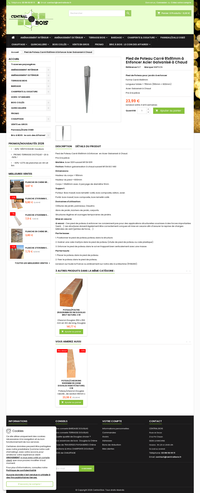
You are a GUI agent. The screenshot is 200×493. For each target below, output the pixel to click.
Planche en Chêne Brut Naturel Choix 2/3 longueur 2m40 (37, 182)
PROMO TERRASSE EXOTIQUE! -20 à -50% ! (29, 156)
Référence (131, 67)
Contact (155, 421)
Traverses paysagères (23, 64)
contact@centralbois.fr (59, 2)
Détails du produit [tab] (88, 146)
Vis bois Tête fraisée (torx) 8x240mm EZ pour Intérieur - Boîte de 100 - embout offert (106, 314)
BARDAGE (116, 37)
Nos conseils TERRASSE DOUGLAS (71, 432)
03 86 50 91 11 (28, 2)
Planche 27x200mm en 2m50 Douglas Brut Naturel (37, 215)
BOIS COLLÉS (59, 44)
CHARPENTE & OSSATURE (141, 37)
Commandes (109, 432)
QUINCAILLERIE (39, 44)
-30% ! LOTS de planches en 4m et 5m (29, 164)
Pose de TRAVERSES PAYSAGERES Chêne (75, 444)
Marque (148, 67)
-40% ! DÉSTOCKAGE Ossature (28, 148)
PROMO (99, 44)
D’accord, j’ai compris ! (29, 484)
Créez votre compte (181, 2)
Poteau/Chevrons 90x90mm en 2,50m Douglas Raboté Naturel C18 (71, 384)
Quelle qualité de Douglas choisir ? (73, 436)
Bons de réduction (111, 444)
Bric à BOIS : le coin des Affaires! (128, 44)
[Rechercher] (100, 13)
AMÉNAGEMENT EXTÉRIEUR (68, 37)
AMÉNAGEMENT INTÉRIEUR (34, 37)
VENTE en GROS (80, 44)
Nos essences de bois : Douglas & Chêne (76, 440)
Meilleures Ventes (20, 174)
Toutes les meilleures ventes (33, 263)
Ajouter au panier (168, 110)
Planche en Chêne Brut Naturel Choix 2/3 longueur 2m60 (37, 231)
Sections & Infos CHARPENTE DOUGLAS (74, 448)
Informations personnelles (115, 428)
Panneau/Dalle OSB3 (172, 37)
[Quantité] (142, 111)
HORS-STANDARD (20, 97)
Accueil (14, 59)
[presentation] (67, 478)
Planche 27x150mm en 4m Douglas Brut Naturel (37, 248)
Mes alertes (108, 448)
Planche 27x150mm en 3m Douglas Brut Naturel (37, 199)
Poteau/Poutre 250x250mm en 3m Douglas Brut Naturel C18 (140, 312)
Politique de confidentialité (21, 470)
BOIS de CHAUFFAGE (65, 452)
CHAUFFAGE (18, 44)
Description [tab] (63, 146)
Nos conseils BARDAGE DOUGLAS (71, 428)
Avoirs (105, 436)
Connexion (161, 2)
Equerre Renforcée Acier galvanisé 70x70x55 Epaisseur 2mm (71, 312)
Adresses (107, 440)
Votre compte (112, 421)
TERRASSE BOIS (97, 37)
